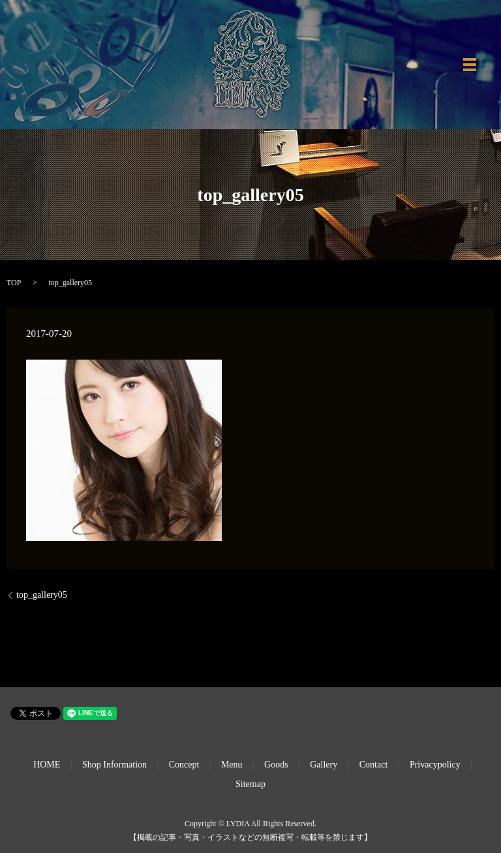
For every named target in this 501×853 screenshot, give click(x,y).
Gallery (323, 764)
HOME (46, 764)
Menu (232, 764)
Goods (276, 764)
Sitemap (250, 784)
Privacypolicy (435, 764)
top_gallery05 (41, 595)
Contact (373, 764)
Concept (184, 764)
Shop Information (114, 764)
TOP (14, 282)
